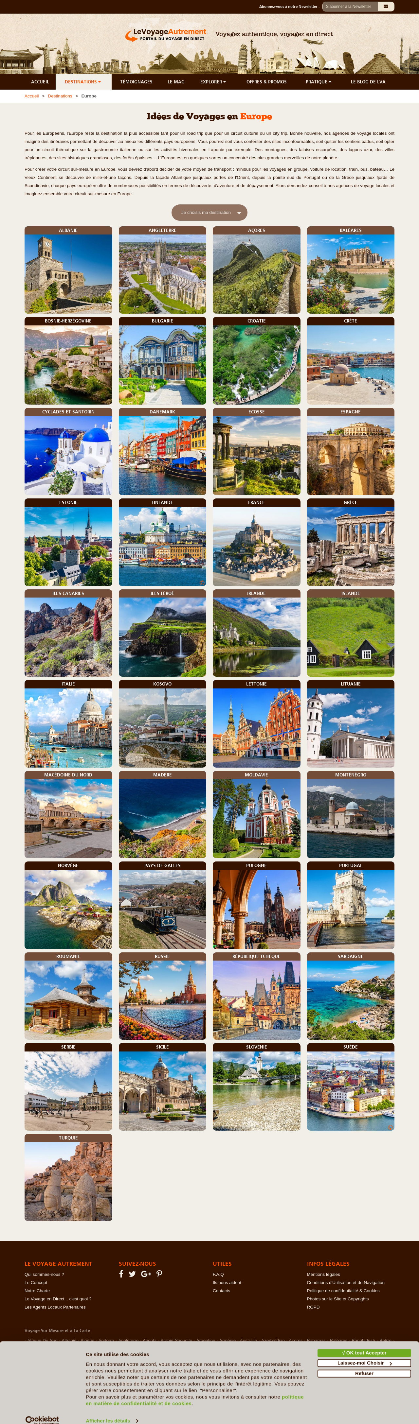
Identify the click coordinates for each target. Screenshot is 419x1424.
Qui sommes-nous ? (44, 1274)
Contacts (221, 1290)
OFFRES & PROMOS (266, 81)
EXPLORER (213, 81)
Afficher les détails (108, 1411)
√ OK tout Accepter (364, 1343)
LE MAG (176, 81)
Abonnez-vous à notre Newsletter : (290, 6)
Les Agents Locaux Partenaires (55, 1307)
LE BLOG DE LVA (368, 81)
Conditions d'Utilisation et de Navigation (346, 1282)
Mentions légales (323, 1274)
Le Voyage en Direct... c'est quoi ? (58, 1298)
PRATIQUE (319, 81)
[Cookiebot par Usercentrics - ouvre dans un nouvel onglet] (42, 1411)
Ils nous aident (227, 1282)
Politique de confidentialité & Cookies (343, 1290)
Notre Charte (37, 1290)
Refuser (364, 1363)
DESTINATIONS (83, 81)
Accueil (32, 96)
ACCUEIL (40, 81)
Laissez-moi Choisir (364, 1353)
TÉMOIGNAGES (136, 81)
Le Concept (36, 1282)
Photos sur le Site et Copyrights (338, 1298)
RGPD (313, 1307)
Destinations (60, 96)
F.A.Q (218, 1274)
